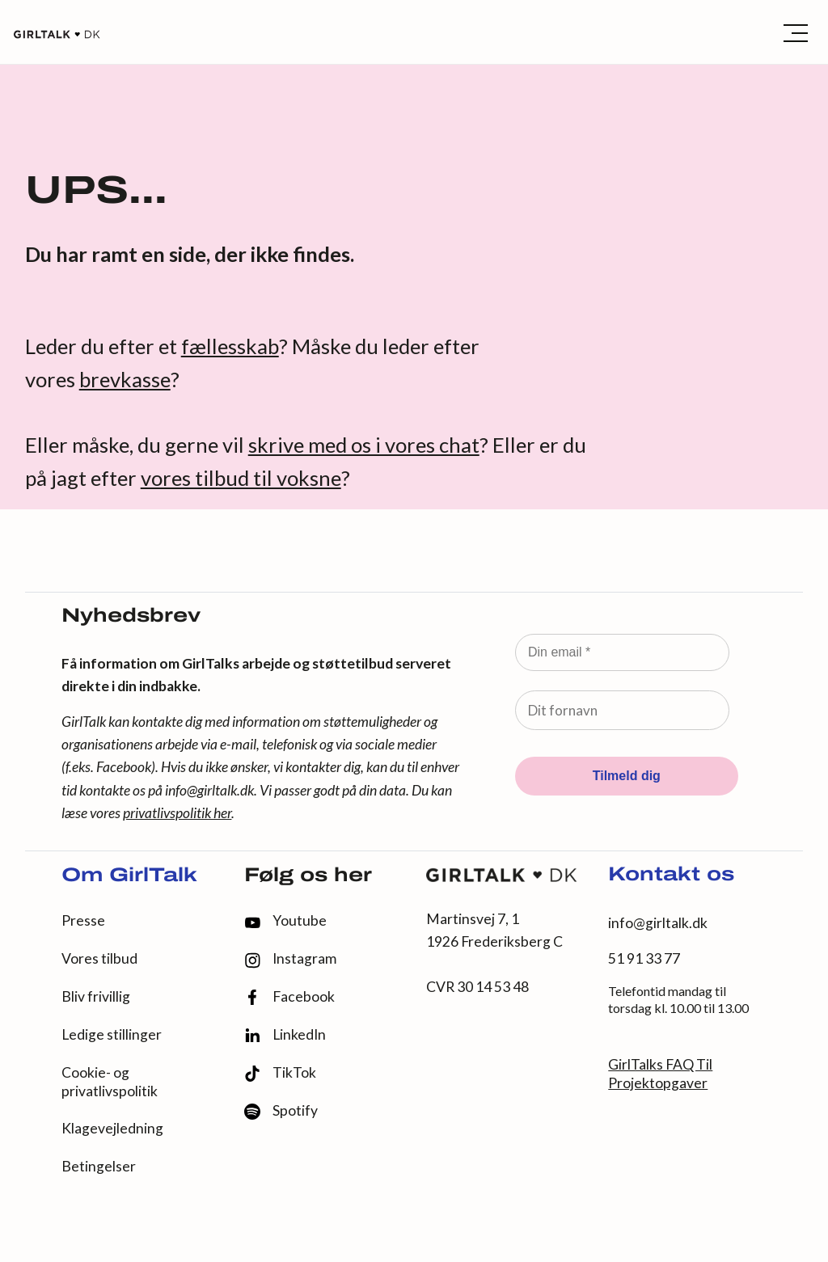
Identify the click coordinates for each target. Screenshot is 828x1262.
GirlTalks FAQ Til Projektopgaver (660, 1073)
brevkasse (125, 379)
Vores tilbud (99, 958)
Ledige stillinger (111, 1034)
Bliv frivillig (95, 996)
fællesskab (230, 346)
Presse (83, 920)
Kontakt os (671, 875)
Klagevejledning (112, 1128)
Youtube (285, 920)
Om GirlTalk (129, 876)
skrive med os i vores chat (363, 445)
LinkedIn (285, 1035)
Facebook (289, 997)
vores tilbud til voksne (241, 478)
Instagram (290, 959)
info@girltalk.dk (209, 790)
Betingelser (98, 1166)
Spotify (281, 1111)
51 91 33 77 (644, 958)
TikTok (280, 1073)
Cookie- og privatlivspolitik (109, 1082)
